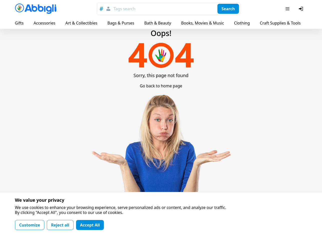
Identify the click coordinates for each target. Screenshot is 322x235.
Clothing (242, 23)
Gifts (19, 23)
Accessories (44, 23)
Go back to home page (161, 86)
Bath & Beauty (157, 23)
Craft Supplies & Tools (280, 23)
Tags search (124, 9)
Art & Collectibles (81, 23)
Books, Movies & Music (202, 23)
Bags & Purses (120, 23)
